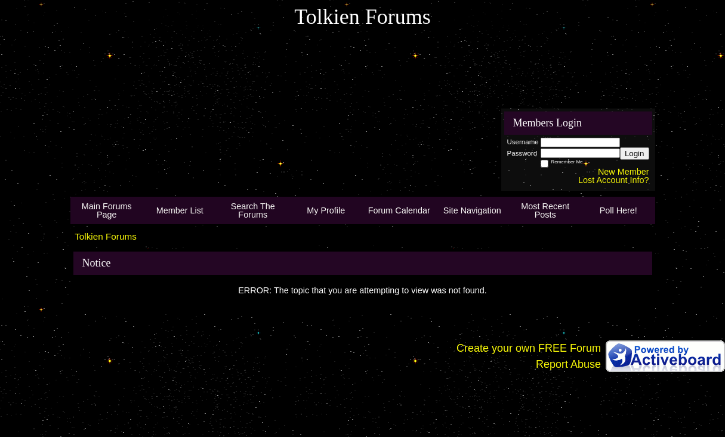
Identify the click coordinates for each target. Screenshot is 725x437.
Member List (179, 210)
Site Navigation (472, 210)
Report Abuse (568, 364)
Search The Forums (253, 210)
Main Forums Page (107, 210)
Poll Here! (618, 210)
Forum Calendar (399, 210)
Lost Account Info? (613, 180)
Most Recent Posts (545, 210)
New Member (623, 171)
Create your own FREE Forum (528, 348)
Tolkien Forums (106, 236)
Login (634, 153)
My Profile (326, 210)
